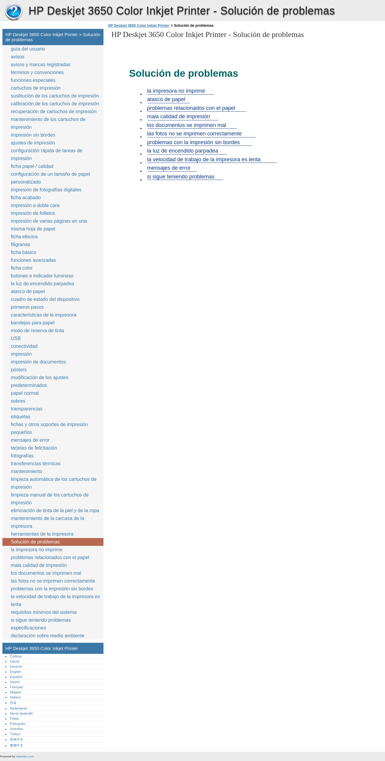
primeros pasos (27, 307)
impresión (21, 354)
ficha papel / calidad (32, 166)
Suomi (15, 682)
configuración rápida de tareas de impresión (46, 154)
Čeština (15, 656)
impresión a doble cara (35, 205)
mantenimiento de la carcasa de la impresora (47, 522)
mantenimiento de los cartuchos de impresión (48, 123)
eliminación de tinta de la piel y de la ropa (55, 510)
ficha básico (23, 252)
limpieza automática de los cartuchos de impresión (54, 483)
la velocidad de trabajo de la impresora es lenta (55, 600)
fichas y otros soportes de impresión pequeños (49, 428)
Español (16, 677)
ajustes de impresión (33, 142)
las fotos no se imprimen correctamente (53, 580)
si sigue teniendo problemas (41, 620)
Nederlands (18, 708)
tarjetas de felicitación (34, 447)
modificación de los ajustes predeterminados (39, 381)
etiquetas (20, 416)
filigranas (20, 244)
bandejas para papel (32, 322)
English (15, 671)
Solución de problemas (35, 541)
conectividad (24, 346)
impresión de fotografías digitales (46, 189)
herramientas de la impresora (42, 534)
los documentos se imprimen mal (46, 573)
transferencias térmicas (35, 463)
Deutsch (16, 666)
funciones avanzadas (33, 260)
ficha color (22, 268)
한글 (13, 702)
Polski (14, 718)
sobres (18, 401)
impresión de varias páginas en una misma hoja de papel (49, 224)
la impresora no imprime (37, 549)
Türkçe (15, 734)
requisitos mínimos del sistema (44, 612)
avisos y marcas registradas (40, 64)
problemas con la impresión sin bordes (52, 588)
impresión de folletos (33, 213)
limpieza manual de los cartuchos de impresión (50, 498)
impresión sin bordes (33, 135)
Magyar (15, 692)
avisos (17, 56)
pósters (18, 369)
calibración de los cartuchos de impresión (55, 103)
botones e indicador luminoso (42, 275)
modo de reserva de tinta (37, 330)
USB (16, 338)
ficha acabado (26, 197)
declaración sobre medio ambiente (48, 635)
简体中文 (16, 739)
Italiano (15, 697)
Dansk (15, 661)
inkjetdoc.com (25, 756)
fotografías (22, 455)
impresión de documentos (38, 361)
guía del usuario (28, 48)
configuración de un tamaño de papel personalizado (50, 178)
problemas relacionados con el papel (50, 557)
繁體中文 (16, 745)
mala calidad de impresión (39, 565)
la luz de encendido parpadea (42, 283)
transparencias (26, 408)
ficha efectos (24, 236)
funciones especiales (33, 80)
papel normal (25, 393)
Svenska (16, 729)
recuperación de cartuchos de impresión (54, 111)
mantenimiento (26, 471)
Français (16, 687)
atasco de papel (28, 291)
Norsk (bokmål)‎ (21, 713)
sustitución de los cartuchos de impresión (55, 95)
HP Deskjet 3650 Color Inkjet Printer (14, 12)
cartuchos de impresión (35, 88)
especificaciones (28, 627)
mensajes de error (30, 440)
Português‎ (17, 723)
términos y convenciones (37, 72)
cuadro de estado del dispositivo (45, 299)
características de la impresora (43, 314)
